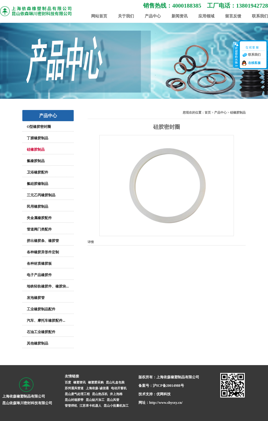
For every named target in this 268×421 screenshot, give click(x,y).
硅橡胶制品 (36, 149)
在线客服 (254, 63)
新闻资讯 (180, 16)
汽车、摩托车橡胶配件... (46, 320)
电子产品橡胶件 (39, 275)
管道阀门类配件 (39, 229)
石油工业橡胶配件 (41, 332)
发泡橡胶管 (36, 298)
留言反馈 (233, 16)
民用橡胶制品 (37, 206)
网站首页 (99, 16)
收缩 (236, 54)
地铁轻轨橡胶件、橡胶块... (48, 286)
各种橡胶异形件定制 (43, 252)
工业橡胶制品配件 (41, 309)
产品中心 (153, 16)
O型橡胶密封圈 (39, 127)
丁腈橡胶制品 (37, 138)
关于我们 (126, 16)
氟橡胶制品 (36, 161)
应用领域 (206, 16)
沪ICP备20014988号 (168, 385)
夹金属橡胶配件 (39, 218)
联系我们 (260, 16)
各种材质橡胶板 (39, 263)
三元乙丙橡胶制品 (41, 195)
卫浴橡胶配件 (37, 172)
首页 (208, 112)
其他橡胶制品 (37, 343)
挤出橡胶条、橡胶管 (43, 241)
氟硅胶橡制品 (37, 184)
